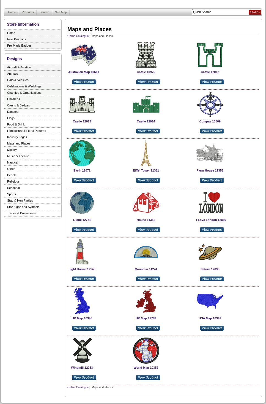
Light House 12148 (81, 269)
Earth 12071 (82, 170)
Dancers (12, 111)
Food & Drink (16, 124)
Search (44, 12)
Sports (11, 194)
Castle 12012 (210, 72)
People (12, 175)
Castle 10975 (146, 72)
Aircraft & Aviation (19, 67)
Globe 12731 (82, 219)
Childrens (13, 99)
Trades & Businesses (21, 213)
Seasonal (13, 187)
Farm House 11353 (210, 170)
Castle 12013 (82, 121)
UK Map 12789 (146, 318)
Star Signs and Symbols (23, 206)
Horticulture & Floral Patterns (26, 130)
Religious (13, 181)
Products (28, 12)
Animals (12, 73)
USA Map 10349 (210, 318)
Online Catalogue (78, 36)
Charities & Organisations (24, 92)
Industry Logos (17, 137)
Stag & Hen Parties (20, 200)
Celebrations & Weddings (24, 86)
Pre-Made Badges (19, 45)
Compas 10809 (210, 121)
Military (12, 149)
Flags (11, 118)
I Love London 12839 (211, 219)
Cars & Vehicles (18, 80)
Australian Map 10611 (83, 72)
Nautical (12, 162)
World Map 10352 (146, 367)
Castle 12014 (146, 121)
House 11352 (146, 219)
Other (11, 168)
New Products (16, 39)
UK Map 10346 (82, 318)
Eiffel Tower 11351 (146, 170)
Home (12, 12)
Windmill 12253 (82, 367)
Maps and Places (18, 143)
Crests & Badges (18, 105)
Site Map (61, 12)
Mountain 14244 (146, 269)
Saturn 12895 (210, 269)
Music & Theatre (18, 156)
